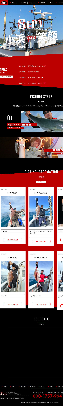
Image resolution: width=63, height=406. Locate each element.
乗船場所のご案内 (33, 71)
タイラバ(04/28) (12, 193)
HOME (4, 387)
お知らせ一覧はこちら (6, 76)
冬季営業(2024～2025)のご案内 (37, 66)
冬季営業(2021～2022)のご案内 (37, 83)
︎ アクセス (59, 387)
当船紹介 (32, 2)
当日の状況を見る (12, 240)
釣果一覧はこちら (41, 182)
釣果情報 (22, 2)
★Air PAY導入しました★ (35, 77)
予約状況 (41, 2)
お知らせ (13, 2)
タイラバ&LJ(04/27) (40, 193)
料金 (50, 2)
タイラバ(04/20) (12, 257)
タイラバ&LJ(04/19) (40, 257)
